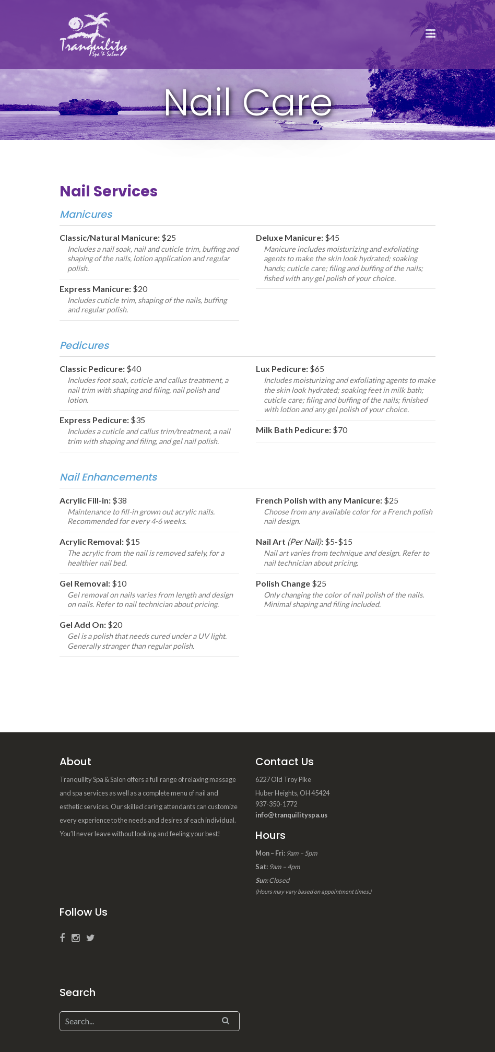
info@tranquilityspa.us (291, 815)
